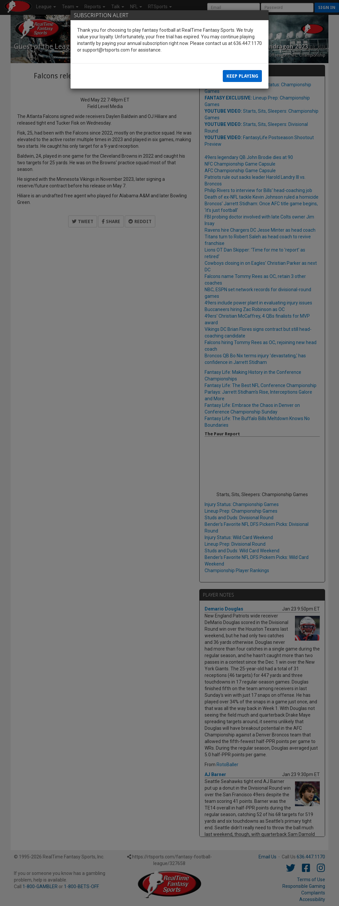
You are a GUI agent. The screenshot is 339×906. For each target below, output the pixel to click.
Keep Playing (242, 76)
